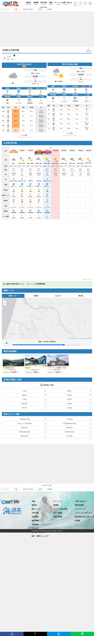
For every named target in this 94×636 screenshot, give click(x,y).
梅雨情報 (35, 521)
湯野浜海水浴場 (24, 432)
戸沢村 (24, 399)
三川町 (24, 391)
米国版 (77, 521)
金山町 (69, 408)
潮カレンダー (37, 509)
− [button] (4, 304)
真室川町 (24, 403)
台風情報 (35, 517)
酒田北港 (69, 427)
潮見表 (28, 4)
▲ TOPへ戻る (47, 485)
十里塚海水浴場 (24, 419)
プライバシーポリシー (83, 513)
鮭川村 (69, 399)
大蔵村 (69, 403)
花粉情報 (35, 524)
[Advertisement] (47, 29)
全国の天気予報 (28, 489)
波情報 (36, 4)
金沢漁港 (69, 436)
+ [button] (4, 300)
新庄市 (24, 408)
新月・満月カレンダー (40, 536)
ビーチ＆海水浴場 (60, 509)
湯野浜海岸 (24, 436)
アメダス (35, 528)
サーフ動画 (57, 513)
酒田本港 (24, 427)
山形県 (40, 489)
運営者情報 (79, 505)
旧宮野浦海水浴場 (69, 423)
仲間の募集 (57, 517)
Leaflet (69, 338)
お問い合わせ (65, 4)
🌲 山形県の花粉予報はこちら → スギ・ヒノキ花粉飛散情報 (24, 284)
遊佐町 (69, 395)
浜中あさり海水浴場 (24, 423)
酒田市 (69, 391)
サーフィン (58, 4)
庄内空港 (69, 419)
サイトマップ (80, 509)
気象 (51, 4)
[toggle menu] (90, 2)
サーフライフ (5, 489)
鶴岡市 (24, 395)
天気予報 (43, 4)
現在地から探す (48, 385)
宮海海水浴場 (69, 432)
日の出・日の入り (39, 532)
